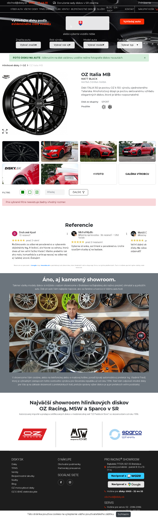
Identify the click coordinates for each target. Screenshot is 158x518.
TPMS (14, 468)
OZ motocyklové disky (22, 488)
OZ (24, 65)
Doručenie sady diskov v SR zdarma (75, 3)
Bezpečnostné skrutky (22, 476)
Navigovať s (126, 484)
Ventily (14, 472)
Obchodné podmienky (69, 464)
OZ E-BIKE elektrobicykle (24, 491)
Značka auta (23, 39)
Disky (14, 464)
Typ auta (122, 39)
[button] (98, 174)
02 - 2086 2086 (133, 507)
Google (34, 265)
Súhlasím (123, 514)
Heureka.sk (45, 265)
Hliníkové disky (10, 65)
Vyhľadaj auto (132, 21)
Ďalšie (79, 192)
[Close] (145, 57)
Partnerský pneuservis (69, 468)
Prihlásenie (144, 2)
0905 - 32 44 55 (134, 491)
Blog (13, 484)
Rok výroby (56, 39)
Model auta (90, 39)
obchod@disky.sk (17, 2)
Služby (14, 480)
